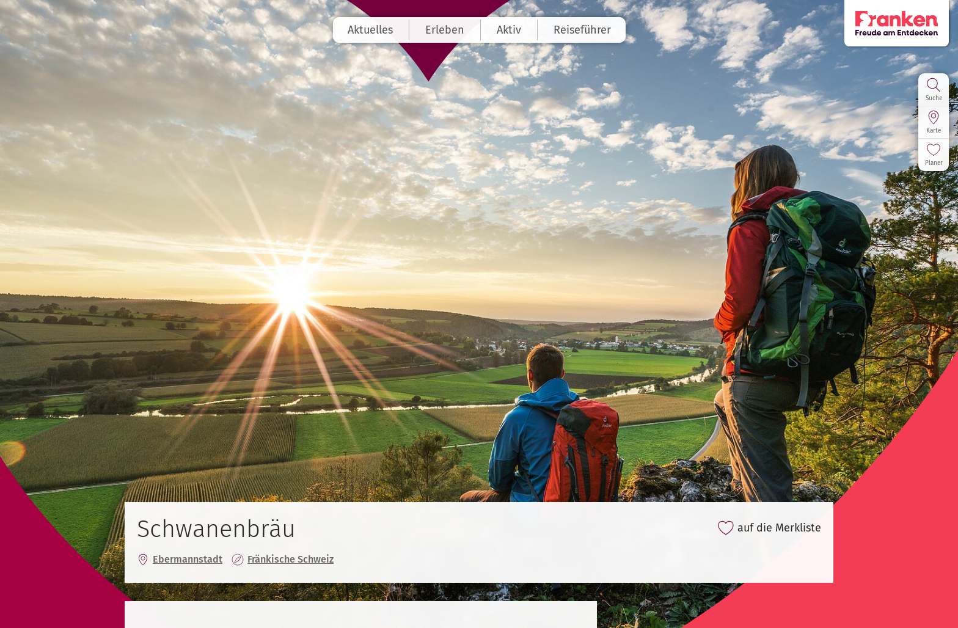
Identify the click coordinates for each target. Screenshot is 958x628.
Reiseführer (582, 30)
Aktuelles (370, 30)
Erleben (444, 30)
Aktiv (509, 30)
